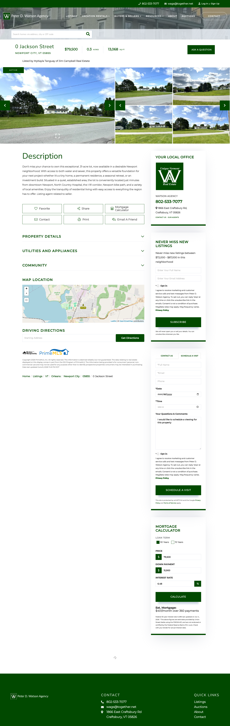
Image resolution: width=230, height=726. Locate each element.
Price (159, 551)
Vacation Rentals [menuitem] (95, 16)
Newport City (72, 376)
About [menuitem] (172, 16)
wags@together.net (178, 3)
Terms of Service (170, 503)
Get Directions (130, 338)
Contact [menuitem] (200, 717)
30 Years (163, 542)
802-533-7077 (169, 201)
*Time (159, 401)
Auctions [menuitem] (188, 16)
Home (26, 376)
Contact (214, 16)
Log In (203, 3)
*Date (159, 388)
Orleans (56, 376)
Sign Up (215, 3)
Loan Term (163, 537)
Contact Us (161, 217)
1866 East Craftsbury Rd (121, 714)
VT (46, 376)
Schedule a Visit (189, 356)
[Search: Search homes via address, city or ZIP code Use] (51, 34)
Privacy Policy (162, 310)
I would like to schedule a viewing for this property (178, 433)
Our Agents (173, 217)
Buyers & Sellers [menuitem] (126, 16)
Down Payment (165, 564)
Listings (37, 376)
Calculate (178, 596)
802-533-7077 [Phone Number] (148, 3)
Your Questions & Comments (171, 414)
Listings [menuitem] (71, 16)
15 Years (177, 542)
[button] (88, 34)
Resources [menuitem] (153, 16)
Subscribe (178, 322)
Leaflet (113, 321)
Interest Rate (164, 577)
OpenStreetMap (126, 321)
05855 (86, 376)
